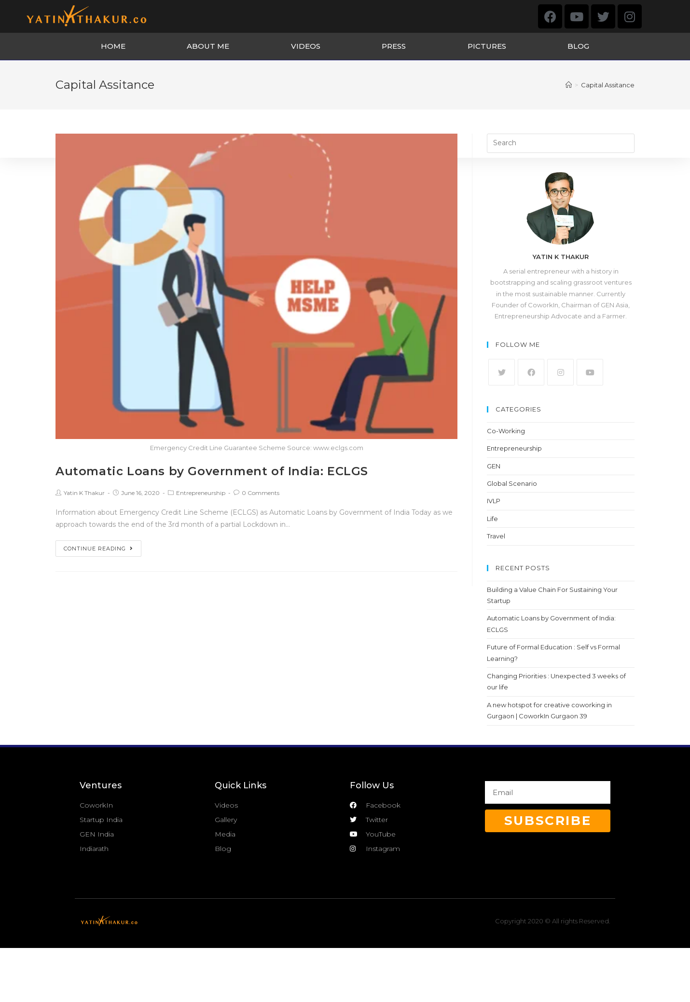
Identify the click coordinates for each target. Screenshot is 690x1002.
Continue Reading (98, 548)
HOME (113, 46)
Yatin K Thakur (84, 492)
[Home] (569, 85)
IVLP (493, 501)
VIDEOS (305, 46)
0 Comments (260, 492)
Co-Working (506, 431)
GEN (493, 466)
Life (492, 518)
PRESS (394, 46)
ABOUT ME (208, 46)
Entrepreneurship (200, 492)
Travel (496, 536)
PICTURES (487, 46)
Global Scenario (512, 483)
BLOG (578, 46)
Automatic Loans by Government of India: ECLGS (211, 471)
